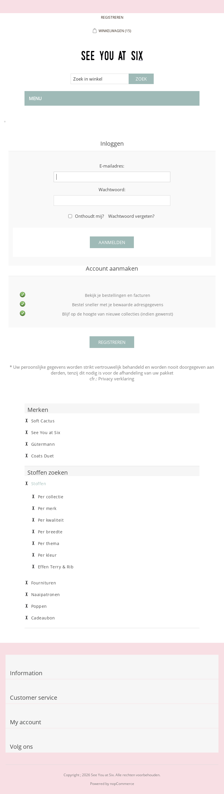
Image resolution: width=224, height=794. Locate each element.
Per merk (47, 508)
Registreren (112, 17)
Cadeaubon (43, 618)
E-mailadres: (111, 166)
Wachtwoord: (112, 189)
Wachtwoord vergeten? (131, 216)
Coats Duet (42, 456)
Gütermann (43, 444)
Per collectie (51, 496)
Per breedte (50, 531)
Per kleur (47, 555)
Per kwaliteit (51, 520)
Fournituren (43, 583)
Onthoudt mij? (89, 216)
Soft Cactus (43, 421)
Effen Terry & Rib (56, 567)
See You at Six (45, 432)
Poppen (39, 606)
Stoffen (38, 483)
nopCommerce (122, 783)
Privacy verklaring (116, 379)
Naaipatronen (45, 594)
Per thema (49, 543)
